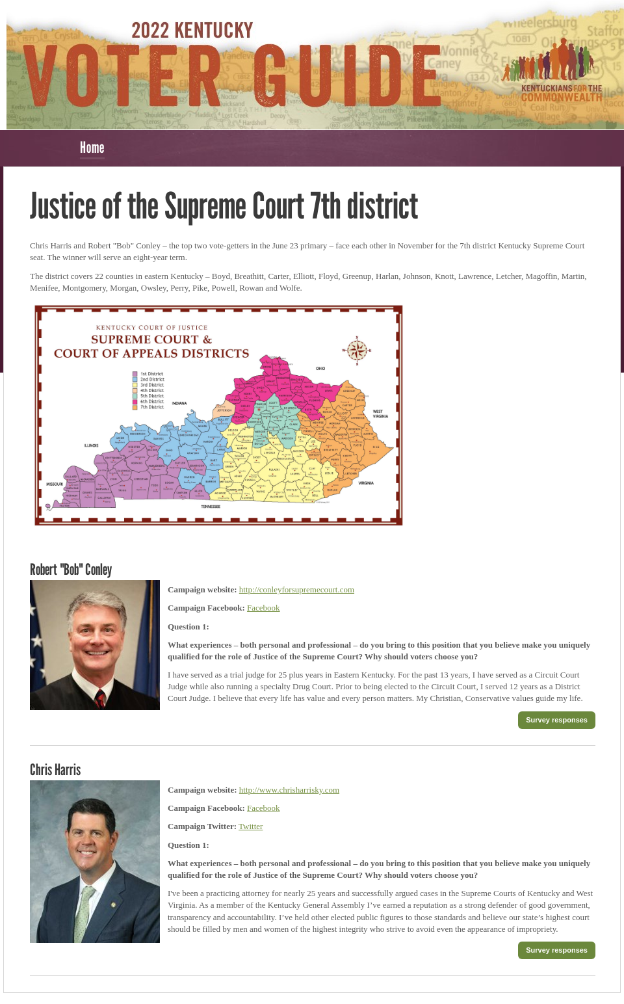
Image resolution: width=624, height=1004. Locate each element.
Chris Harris (55, 769)
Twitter (251, 826)
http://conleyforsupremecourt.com (296, 589)
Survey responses (557, 720)
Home (92, 147)
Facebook (263, 608)
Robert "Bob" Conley (71, 569)
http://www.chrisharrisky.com (289, 790)
